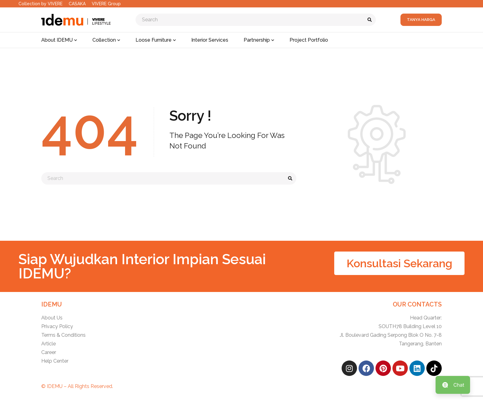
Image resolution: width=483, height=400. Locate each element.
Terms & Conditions (63, 335)
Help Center (54, 361)
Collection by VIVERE (40, 3)
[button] (399, 263)
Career (48, 352)
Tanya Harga (421, 19)
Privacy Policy (57, 326)
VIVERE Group (106, 3)
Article (48, 344)
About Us (52, 318)
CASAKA (77, 3)
